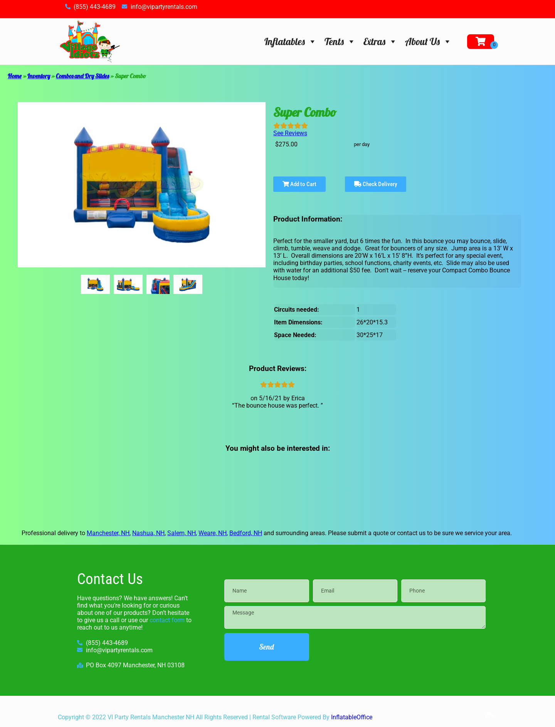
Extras (380, 41)
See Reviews (290, 133)
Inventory (38, 76)
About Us (428, 41)
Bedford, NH (245, 533)
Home (15, 76)
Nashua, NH (148, 533)
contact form (167, 620)
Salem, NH (181, 533)
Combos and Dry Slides (82, 76)
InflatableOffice (351, 717)
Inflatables (290, 41)
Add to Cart (299, 184)
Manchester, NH (108, 533)
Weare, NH (212, 533)
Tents (340, 41)
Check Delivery (375, 184)
